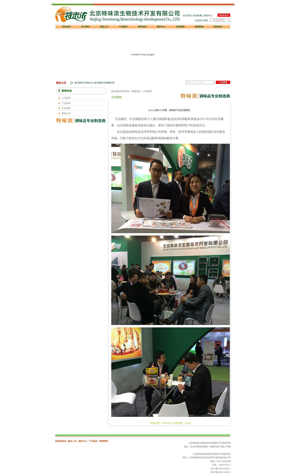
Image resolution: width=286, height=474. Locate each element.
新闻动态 (136, 91)
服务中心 (82, 441)
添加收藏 (197, 15)
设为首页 (187, 15)
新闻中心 (208, 15)
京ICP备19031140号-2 (220, 472)
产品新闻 (66, 103)
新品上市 (72, 441)
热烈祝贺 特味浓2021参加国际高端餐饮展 (94, 82)
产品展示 (93, 441)
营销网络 (103, 441)
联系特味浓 (60, 441)
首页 (127, 91)
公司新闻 (66, 98)
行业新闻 (66, 108)
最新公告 (66, 113)
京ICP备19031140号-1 (220, 468)
